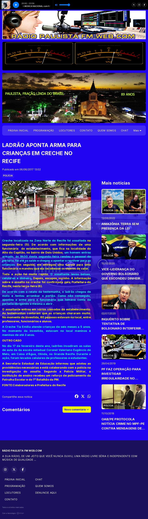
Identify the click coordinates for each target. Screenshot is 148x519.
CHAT (124, 130)
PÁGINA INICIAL (18, 130)
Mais (137, 130)
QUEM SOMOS (107, 130)
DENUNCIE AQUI (45, 492)
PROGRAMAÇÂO (43, 130)
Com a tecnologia (13, 513)
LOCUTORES (67, 130)
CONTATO (86, 130)
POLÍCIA (8, 175)
